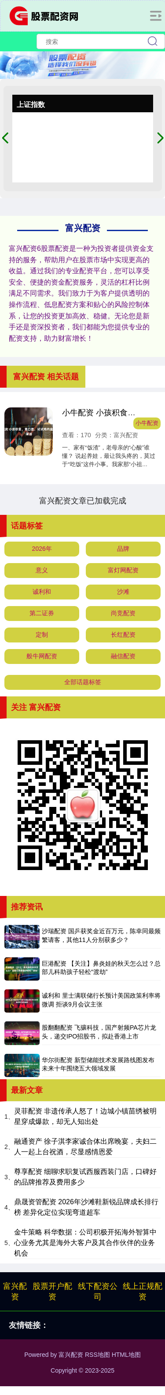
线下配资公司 (97, 1291)
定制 (42, 634)
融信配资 (123, 656)
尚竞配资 (123, 613)
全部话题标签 (82, 681)
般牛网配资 (41, 656)
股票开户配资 (52, 1291)
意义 (42, 570)
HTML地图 (126, 1354)
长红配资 (123, 634)
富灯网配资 (123, 570)
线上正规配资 (142, 1291)
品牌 (123, 548)
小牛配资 (147, 423)
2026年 (42, 548)
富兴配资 (15, 1291)
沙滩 (123, 591)
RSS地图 (97, 1354)
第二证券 (41, 613)
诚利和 (42, 591)
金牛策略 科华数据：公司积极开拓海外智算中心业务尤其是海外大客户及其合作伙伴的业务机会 (85, 1242)
